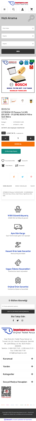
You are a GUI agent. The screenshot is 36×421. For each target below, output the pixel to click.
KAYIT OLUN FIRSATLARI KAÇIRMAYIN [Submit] (18, 311)
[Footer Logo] (18, 331)
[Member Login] (22, 9)
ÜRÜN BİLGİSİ (7, 186)
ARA (18, 51)
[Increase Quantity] (30, 138)
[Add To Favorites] (8, 160)
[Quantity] (18, 138)
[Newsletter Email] (18, 306)
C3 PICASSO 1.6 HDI (18, 122)
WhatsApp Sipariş (11, 151)
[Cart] (31, 9)
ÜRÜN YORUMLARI (21, 186)
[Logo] (18, 3)
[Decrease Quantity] (5, 138)
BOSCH (5, 109)
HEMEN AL (18, 144)
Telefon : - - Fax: (18, 349)
